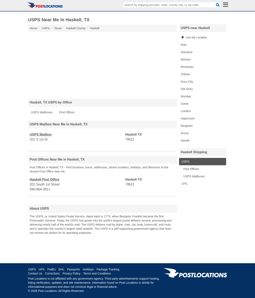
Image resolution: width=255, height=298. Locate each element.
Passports (73, 269)
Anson (185, 133)
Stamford (186, 52)
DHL (61, 269)
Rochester (187, 67)
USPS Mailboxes (42, 112)
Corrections (52, 273)
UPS (184, 183)
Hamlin (185, 140)
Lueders (186, 111)
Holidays (88, 269)
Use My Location (194, 37)
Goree (185, 103)
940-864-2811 (40, 189)
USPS (185, 161)
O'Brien (185, 74)
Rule (184, 44)
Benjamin (187, 125)
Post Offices (66, 112)
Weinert (186, 59)
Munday (186, 96)
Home (33, 28)
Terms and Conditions (97, 273)
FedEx (51, 269)
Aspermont (188, 118)
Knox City (187, 81)
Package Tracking (108, 269)
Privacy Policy (71, 273)
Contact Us (35, 273)
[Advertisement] (102, 64)
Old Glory (187, 89)
